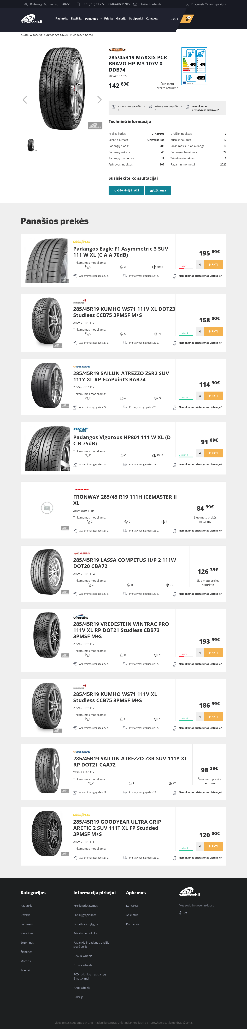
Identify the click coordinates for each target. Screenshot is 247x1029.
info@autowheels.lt (148, 4)
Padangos (91, 18)
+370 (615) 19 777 (90, 4)
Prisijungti (197, 4)
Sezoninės (27, 942)
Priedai (108, 18)
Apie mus (132, 915)
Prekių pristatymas (85, 905)
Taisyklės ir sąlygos (85, 924)
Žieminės (26, 952)
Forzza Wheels (82, 965)
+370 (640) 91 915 (119, 4)
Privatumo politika (85, 933)
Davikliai (76, 18)
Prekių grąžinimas (85, 915)
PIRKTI (213, 264)
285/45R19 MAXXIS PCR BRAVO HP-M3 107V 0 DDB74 (63, 35)
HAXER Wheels (82, 956)
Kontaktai (152, 18)
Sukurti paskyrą (216, 4)
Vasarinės (27, 933)
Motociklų (27, 961)
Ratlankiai (61, 18)
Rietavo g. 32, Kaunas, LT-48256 (47, 4)
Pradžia (25, 35)
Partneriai (132, 924)
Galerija (121, 18)
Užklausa (158, 190)
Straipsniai (136, 18)
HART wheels (81, 988)
